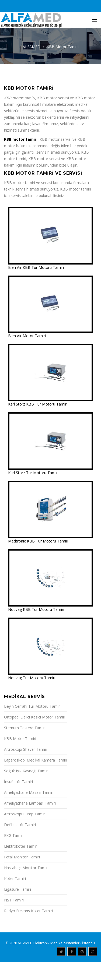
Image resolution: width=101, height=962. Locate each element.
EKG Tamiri (13, 835)
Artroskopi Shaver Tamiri (25, 749)
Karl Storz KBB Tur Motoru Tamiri (37, 404)
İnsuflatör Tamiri (18, 781)
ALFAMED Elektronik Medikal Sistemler (48, 942)
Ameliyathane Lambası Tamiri (30, 803)
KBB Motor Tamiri (63, 46)
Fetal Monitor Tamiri (22, 856)
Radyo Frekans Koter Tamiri (28, 910)
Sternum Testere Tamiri (25, 727)
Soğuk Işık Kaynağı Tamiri (26, 770)
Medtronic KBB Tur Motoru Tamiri (38, 541)
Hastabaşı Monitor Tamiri (26, 867)
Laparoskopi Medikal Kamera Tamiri (35, 760)
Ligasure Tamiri (17, 889)
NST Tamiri (14, 900)
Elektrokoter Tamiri (20, 846)
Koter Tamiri (15, 878)
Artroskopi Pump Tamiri (25, 813)
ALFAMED (31, 46)
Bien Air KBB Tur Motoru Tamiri (36, 267)
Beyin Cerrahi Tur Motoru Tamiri (32, 706)
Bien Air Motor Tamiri (27, 335)
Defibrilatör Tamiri (20, 824)
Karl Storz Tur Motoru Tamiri (33, 472)
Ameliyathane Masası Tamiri (28, 792)
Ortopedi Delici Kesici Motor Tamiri (34, 717)
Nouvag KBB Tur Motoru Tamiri (36, 609)
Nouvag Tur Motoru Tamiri (31, 677)
